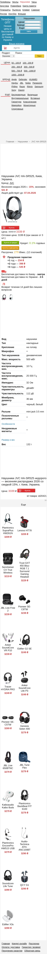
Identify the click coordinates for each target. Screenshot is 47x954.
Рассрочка (34, 943)
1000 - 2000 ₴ (17, 75)
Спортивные (17, 109)
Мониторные (30, 105)
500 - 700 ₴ (16, 71)
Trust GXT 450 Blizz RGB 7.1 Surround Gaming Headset (24, 570)
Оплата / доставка (11, 947)
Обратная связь (32, 950)
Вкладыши (33, 94)
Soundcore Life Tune (8, 884)
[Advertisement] (23, 126)
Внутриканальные (20, 98)
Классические (30, 102)
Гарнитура (16, 102)
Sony (13, 90)
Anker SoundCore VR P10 (8, 648)
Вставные (35, 98)
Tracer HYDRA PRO (8, 688)
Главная (6, 943)
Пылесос (16, 10)
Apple (14, 79)
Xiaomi (21, 90)
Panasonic (37, 83)
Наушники (25, 2)
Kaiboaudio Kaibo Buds (8, 806)
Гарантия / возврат (31, 947)
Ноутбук (12, 14)
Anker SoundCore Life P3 (24, 688)
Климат (26, 10)
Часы (34, 2)
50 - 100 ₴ (16, 63)
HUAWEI (33, 79)
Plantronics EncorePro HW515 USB (8, 845)
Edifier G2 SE (24, 648)
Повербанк (15, 6)
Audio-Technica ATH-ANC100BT (24, 845)
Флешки (22, 14)
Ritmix (30, 86)
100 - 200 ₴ (28, 63)
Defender (23, 79)
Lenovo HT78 (25, 530)
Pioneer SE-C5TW (8, 723)
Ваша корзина (16, 43)
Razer (22, 86)
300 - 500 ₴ (29, 67)
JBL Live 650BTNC (8, 767)
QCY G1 (24, 885)
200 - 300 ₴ (16, 67)
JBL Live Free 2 (8, 609)
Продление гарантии (12, 950)
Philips (14, 86)
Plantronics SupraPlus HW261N (8, 530)
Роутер (3, 14)
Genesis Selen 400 (24, 727)
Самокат (35, 10)
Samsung (39, 86)
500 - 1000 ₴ (29, 71)
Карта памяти (29, 6)
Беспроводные (18, 94)
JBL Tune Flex (25, 766)
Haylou (14, 83)
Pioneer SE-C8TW (24, 608)
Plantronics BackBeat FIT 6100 (24, 806)
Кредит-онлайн (19, 943)
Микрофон (16, 105)
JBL (21, 83)
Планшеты (5, 10)
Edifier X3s (8, 924)
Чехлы (15, 2)
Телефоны (5, 2)
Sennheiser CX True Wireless (8, 570)
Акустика (4, 6)
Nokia (28, 83)
